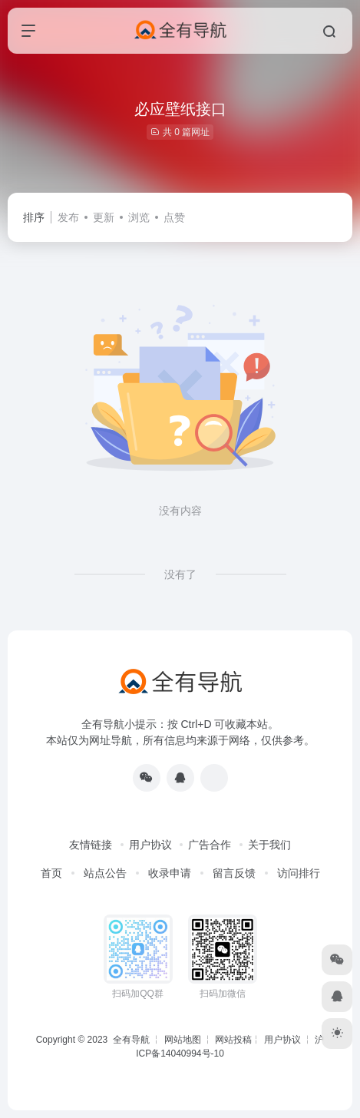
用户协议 (150, 844)
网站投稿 (233, 1039)
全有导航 (132, 1039)
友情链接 (90, 844)
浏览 (139, 217)
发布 (68, 217)
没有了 (180, 574)
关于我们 (269, 844)
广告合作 (209, 844)
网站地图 (182, 1039)
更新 (103, 217)
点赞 (174, 217)
